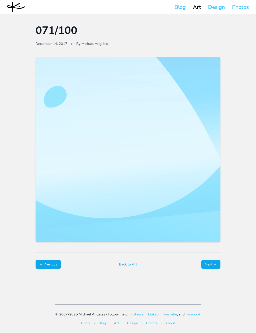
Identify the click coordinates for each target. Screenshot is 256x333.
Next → (211, 264)
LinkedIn (155, 314)
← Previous (48, 264)
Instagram (138, 314)
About (170, 323)
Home (85, 323)
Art (197, 7)
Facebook (193, 314)
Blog (180, 7)
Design (216, 7)
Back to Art (128, 264)
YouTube (170, 314)
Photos (240, 7)
